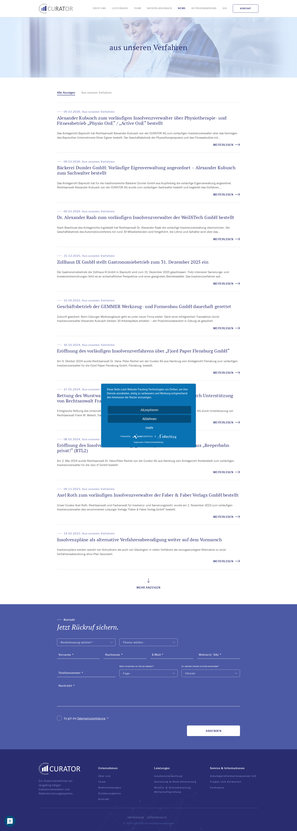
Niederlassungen (109, 787)
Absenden (213, 731)
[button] (148, 624)
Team (102, 781)
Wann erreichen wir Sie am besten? (136, 666)
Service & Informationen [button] (227, 768)
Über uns (104, 776)
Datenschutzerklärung (91, 718)
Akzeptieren (150, 410)
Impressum (135, 817)
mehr (149, 428)
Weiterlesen (226, 145)
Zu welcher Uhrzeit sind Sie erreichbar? (200, 666)
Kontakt (103, 799)
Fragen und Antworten (225, 781)
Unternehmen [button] (108, 768)
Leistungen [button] (162, 768)
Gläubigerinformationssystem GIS (233, 776)
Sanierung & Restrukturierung (175, 781)
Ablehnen (149, 419)
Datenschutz (157, 817)
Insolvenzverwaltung (168, 776)
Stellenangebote (109, 793)
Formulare (217, 787)
